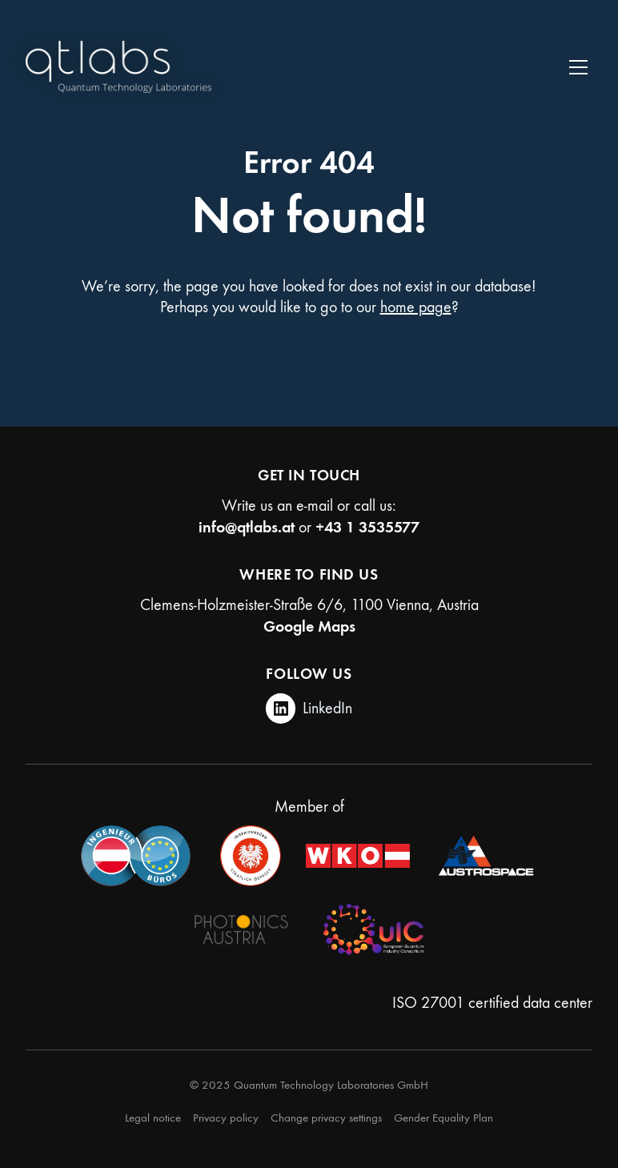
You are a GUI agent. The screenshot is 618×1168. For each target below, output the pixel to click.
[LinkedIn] (309, 708)
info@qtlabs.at (247, 526)
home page (415, 307)
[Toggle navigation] (578, 67)
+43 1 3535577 (367, 526)
